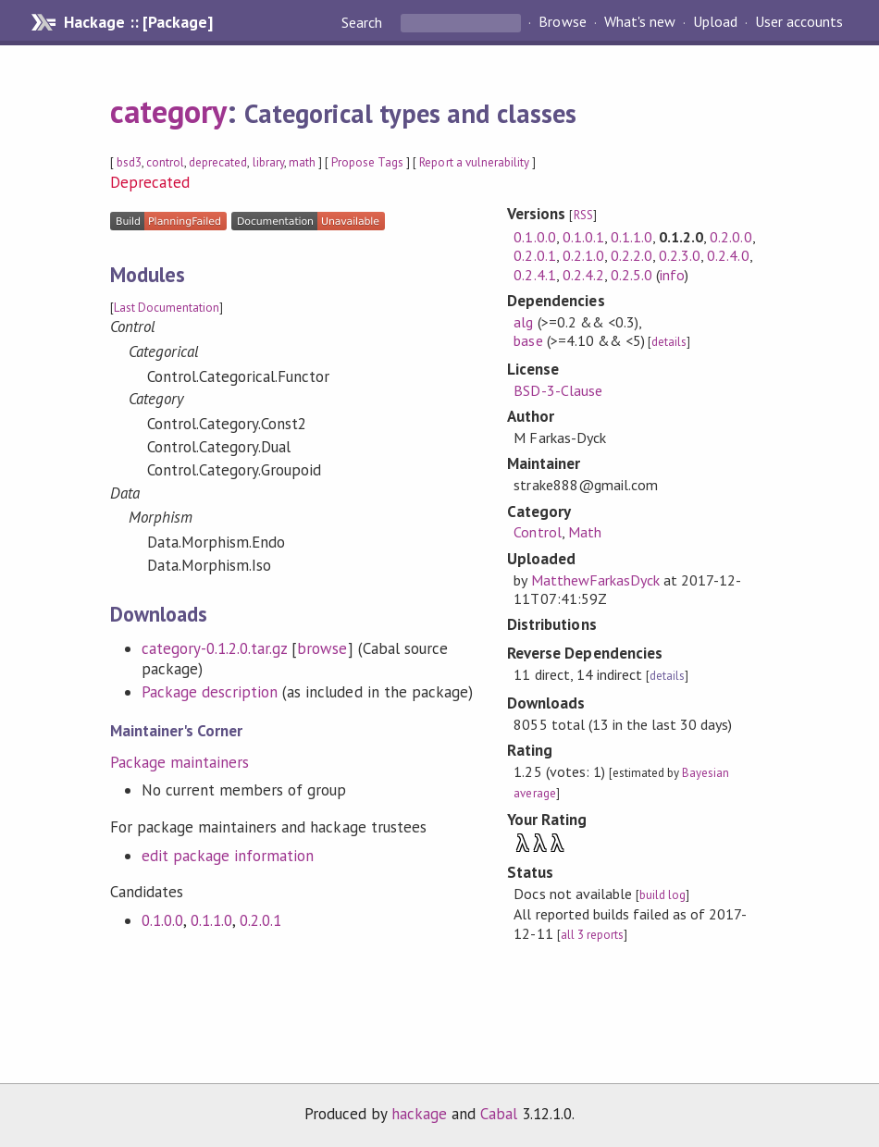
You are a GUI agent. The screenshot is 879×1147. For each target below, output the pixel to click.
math (302, 162)
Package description (210, 692)
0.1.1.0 (211, 920)
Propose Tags (367, 162)
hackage (419, 1114)
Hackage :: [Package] (138, 22)
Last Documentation (166, 307)
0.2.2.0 (631, 255)
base (528, 340)
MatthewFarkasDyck (595, 580)
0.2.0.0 (730, 237)
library (268, 162)
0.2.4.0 (728, 255)
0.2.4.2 (583, 274)
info (672, 274)
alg (523, 322)
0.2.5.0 (631, 274)
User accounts (799, 22)
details (669, 342)
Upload (715, 22)
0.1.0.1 (583, 237)
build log (662, 895)
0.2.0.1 (260, 920)
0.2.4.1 (534, 274)
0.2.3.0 (679, 255)
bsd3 (129, 162)
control (165, 162)
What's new (639, 22)
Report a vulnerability (474, 162)
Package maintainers (179, 762)
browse (322, 648)
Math (584, 532)
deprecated (218, 162)
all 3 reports (592, 935)
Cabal (498, 1114)
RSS (583, 215)
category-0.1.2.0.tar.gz (215, 648)
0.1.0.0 (162, 920)
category (168, 111)
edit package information (228, 855)
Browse (562, 22)
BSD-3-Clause (557, 390)
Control (537, 532)
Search (363, 22)
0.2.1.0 (583, 255)
